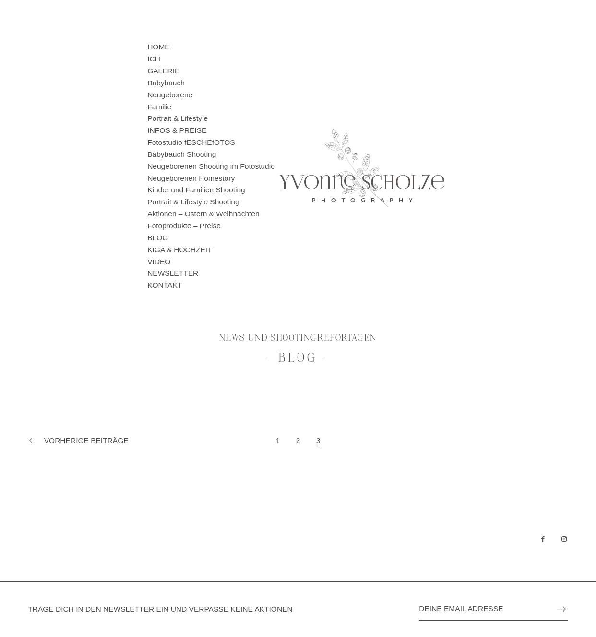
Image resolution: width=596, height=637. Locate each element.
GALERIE (163, 71)
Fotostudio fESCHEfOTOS (191, 142)
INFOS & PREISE (176, 130)
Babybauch (166, 83)
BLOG (157, 238)
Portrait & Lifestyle (177, 118)
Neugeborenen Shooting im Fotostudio (211, 166)
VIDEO (158, 262)
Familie (159, 107)
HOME (158, 47)
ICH (153, 59)
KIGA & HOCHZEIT (179, 250)
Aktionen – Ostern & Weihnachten (203, 214)
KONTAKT (164, 285)
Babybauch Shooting (181, 154)
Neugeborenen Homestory (191, 178)
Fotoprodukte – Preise (184, 226)
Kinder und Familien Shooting (196, 190)
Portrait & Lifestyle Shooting (193, 202)
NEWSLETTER (172, 273)
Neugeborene (169, 95)
